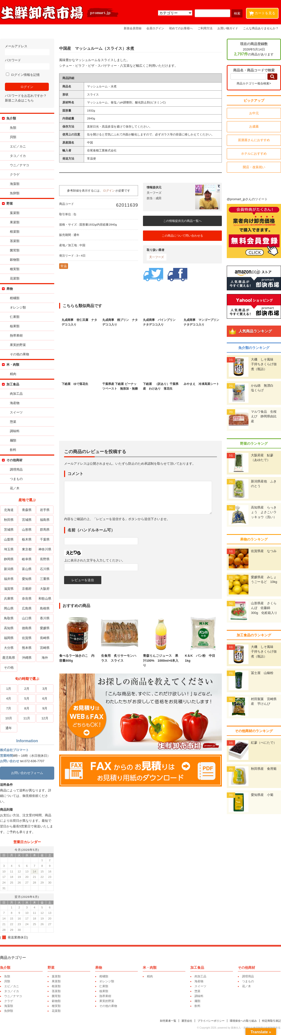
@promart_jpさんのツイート (247, 199)
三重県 (45, 579)
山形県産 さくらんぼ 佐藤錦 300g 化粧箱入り (264, 608)
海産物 (14, 403)
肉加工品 (16, 393)
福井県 (9, 579)
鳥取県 (9, 618)
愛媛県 (45, 628)
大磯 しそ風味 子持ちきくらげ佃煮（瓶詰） (264, 364)
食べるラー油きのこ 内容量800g (77, 655)
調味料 (14, 431)
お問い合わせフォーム (27, 773)
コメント (75, 474)
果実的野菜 (18, 345)
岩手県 (45, 510)
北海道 (9, 510)
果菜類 (14, 222)
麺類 (13, 440)
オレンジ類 (18, 307)
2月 (26, 688)
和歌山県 (44, 598)
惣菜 (13, 422)
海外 (45, 657)
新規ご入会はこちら (19, 100)
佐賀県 (27, 638)
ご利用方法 (205, 28)
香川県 (45, 618)
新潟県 (9, 569)
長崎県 (45, 638)
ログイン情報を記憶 (23, 75)
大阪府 (45, 589)
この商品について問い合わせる (182, 235)
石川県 (45, 569)
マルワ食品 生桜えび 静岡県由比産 (264, 416)
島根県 (45, 608)
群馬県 (45, 529)
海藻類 (14, 184)
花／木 (14, 488)
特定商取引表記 (271, 1020)
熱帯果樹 (16, 335)
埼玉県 (9, 549)
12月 (44, 718)
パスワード (27, 63)
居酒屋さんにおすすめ (254, 140)
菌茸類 (14, 250)
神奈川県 (44, 549)
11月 (26, 718)
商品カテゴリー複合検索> (254, 83)
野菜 (9, 203)
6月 (44, 698)
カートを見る (263, 12)
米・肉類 (12, 364)
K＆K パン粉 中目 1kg (203, 655)
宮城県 (27, 520)
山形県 (27, 529)
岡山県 (9, 608)
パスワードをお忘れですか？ (26, 96)
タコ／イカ (18, 156)
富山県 (27, 569)
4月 (8, 698)
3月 (44, 688)
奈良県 (27, 598)
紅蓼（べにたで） (264, 742)
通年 (8, 728)
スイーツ (16, 412)
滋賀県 (9, 589)
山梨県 (9, 539)
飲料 (13, 450)
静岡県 (9, 559)
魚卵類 (14, 193)
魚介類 (11, 118)
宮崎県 (45, 648)
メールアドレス (27, 49)
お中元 (254, 113)
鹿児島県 (8, 657)
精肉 (13, 374)
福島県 (45, 520)
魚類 (13, 128)
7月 (8, 708)
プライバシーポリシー (211, 1020)
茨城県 (9, 529)
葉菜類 (14, 213)
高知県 (9, 628)
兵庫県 (9, 598)
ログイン (109, 190)
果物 (9, 289)
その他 (9, 667)
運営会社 (186, 1020)
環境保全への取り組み (243, 1020)
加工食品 (12, 384)
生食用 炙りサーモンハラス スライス (119, 655)
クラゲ (14, 174)
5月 (26, 698)
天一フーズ (156, 257)
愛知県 (27, 579)
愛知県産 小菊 (262, 795)
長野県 (45, 559)
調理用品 (16, 469)
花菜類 (14, 278)
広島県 (27, 608)
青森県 (27, 510)
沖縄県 (27, 657)
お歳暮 (254, 126)
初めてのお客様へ (181, 28)
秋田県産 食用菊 (264, 769)
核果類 (14, 326)
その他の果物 (19, 354)
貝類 (13, 137)
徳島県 (27, 628)
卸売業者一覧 (168, 1020)
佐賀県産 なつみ (264, 551)
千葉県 (45, 539)
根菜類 (14, 231)
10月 (8, 718)
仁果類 (14, 317)
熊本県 (27, 648)
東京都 (27, 549)
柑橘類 (14, 298)
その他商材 (14, 460)
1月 (8, 688)
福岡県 (9, 638)
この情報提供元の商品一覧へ (182, 221)
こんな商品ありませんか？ (261, 28)
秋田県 (9, 520)
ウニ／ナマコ (19, 165)
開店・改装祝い (254, 167)
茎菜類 (14, 241)
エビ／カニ (18, 146)
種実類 (14, 269)
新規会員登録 (132, 28)
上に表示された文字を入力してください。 (94, 560)
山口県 (27, 618)
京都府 (27, 589)
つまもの (16, 479)
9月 (44, 708)
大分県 (9, 648)
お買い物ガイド (227, 28)
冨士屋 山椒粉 (262, 673)
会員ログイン (155, 28)
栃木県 (27, 539)
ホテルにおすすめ (254, 153)
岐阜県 (27, 559)
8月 (26, 708)
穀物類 (14, 260)
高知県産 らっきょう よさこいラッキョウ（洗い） (264, 512)
